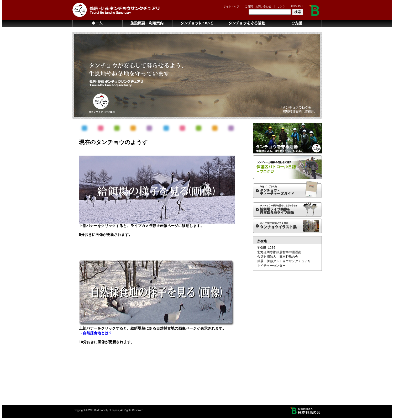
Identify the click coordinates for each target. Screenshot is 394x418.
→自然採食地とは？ (95, 333)
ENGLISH (297, 6)
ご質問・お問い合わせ (258, 6)
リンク (281, 6)
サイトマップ (231, 6)
